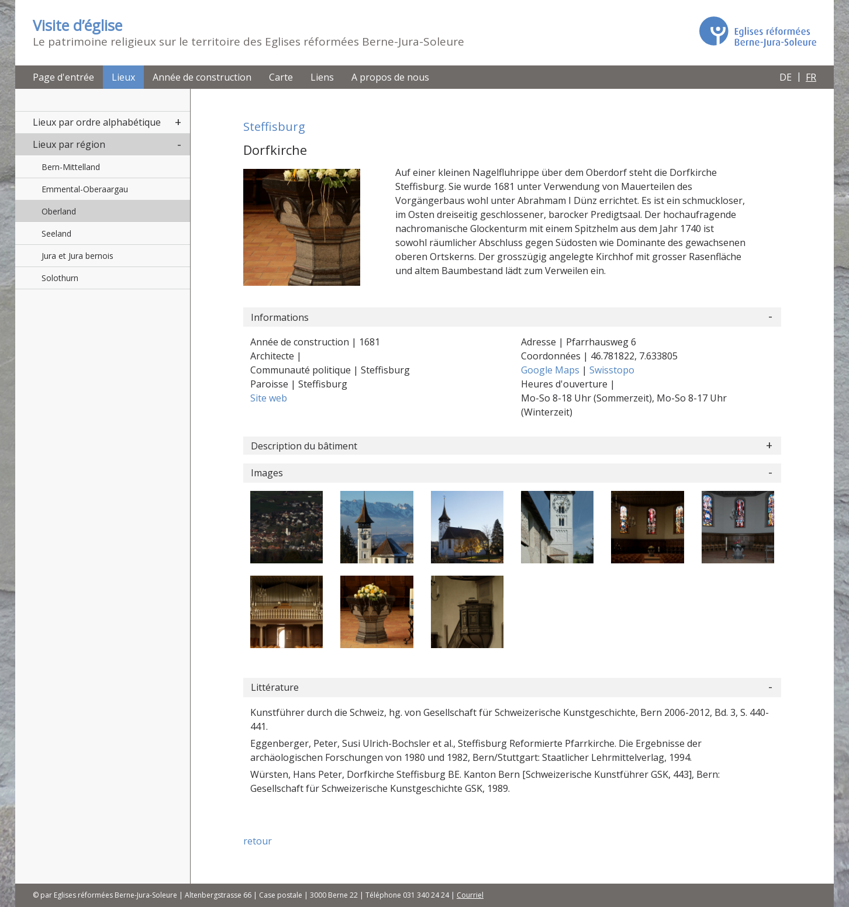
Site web (268, 398)
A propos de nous (390, 77)
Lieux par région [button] (69, 144)
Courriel (470, 895)
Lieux (123, 77)
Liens (322, 77)
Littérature (275, 687)
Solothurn (60, 277)
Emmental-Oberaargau (85, 189)
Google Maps (551, 370)
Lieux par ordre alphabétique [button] (97, 122)
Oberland (59, 211)
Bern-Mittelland (71, 166)
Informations (280, 317)
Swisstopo (611, 370)
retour (257, 841)
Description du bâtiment (304, 445)
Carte (281, 77)
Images (267, 472)
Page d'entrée (63, 77)
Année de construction (202, 77)
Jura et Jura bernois (77, 255)
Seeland (56, 233)
